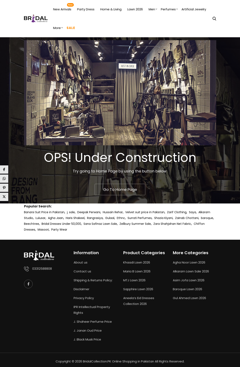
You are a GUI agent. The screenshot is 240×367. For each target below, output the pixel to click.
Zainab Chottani (186, 218)
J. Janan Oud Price (88, 330)
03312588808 (42, 268)
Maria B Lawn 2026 (136, 271)
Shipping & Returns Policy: (93, 280)
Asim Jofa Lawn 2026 (188, 280)
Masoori (43, 229)
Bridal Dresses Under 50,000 (61, 224)
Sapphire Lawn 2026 (138, 289)
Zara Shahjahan (164, 224)
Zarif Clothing (176, 212)
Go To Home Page (120, 189)
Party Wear (59, 229)
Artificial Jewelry (193, 9)
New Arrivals (62, 9)
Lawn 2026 (135, 9)
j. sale (71, 212)
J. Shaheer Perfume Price (93, 321)
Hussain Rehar (113, 212)
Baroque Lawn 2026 (187, 289)
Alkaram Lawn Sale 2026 (191, 271)
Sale (71, 28)
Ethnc (121, 218)
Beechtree (31, 224)
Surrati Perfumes (140, 218)
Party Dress (85, 9)
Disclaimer (81, 289)
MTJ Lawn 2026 (134, 280)
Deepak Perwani (88, 212)
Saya (192, 212)
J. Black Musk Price (87, 339)
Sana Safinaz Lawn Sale (100, 224)
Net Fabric (184, 224)
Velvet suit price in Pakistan (145, 212)
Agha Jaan (55, 218)
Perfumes (168, 9)
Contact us (82, 271)
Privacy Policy (84, 298)
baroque (207, 218)
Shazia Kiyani (163, 218)
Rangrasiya (95, 218)
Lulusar (40, 218)
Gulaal (109, 218)
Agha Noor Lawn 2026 (189, 262)
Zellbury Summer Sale (135, 224)
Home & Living (111, 9)
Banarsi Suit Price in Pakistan (44, 212)
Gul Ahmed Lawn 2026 (189, 298)
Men (152, 9)
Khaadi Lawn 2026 (136, 262)
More (57, 28)
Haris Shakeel (75, 218)
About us (80, 262)
